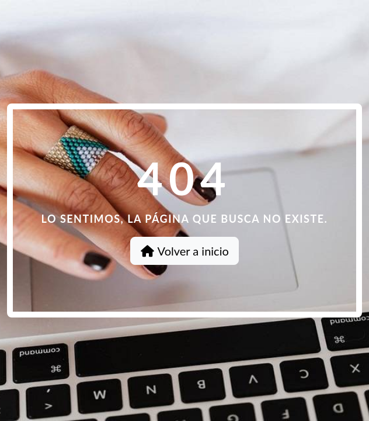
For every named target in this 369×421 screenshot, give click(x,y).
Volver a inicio (184, 251)
